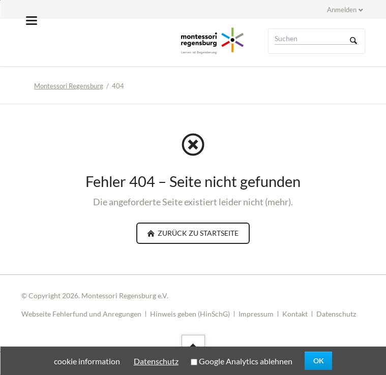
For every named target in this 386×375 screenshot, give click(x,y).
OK (318, 360)
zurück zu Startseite (197, 233)
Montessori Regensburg (68, 86)
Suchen (353, 41)
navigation (31, 20)
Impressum (256, 313)
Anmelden (342, 10)
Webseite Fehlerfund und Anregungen (81, 313)
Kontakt (295, 313)
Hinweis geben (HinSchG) (190, 313)
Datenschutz (336, 313)
